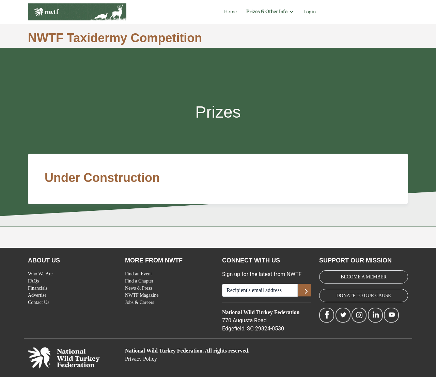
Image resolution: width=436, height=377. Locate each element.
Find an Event (138, 273)
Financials (38, 288)
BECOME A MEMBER (364, 276)
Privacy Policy (141, 359)
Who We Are (40, 273)
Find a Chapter (139, 281)
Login (309, 11)
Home (230, 11)
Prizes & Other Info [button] (266, 11)
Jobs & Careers (139, 302)
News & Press (138, 288)
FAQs (33, 281)
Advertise (37, 295)
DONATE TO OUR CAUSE (363, 295)
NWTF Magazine (141, 295)
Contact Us (38, 302)
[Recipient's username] (260, 290)
